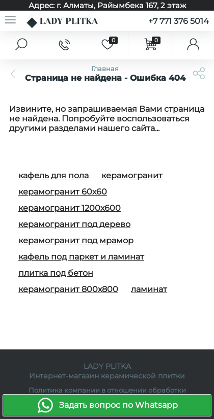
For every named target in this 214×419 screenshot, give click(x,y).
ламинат (149, 289)
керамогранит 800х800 (68, 289)
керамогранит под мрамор (75, 240)
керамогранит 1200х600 (69, 208)
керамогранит (132, 175)
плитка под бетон (55, 273)
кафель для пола (53, 175)
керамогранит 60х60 (62, 192)
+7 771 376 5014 (178, 21)
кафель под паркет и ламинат (81, 257)
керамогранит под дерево (74, 224)
